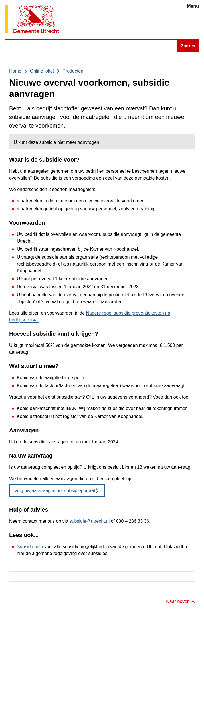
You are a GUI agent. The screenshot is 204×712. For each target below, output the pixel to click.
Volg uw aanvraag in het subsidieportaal (57, 490)
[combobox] (102, 45)
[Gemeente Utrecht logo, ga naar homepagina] (32, 19)
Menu (193, 6)
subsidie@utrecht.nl (90, 521)
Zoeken (188, 45)
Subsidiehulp (30, 546)
